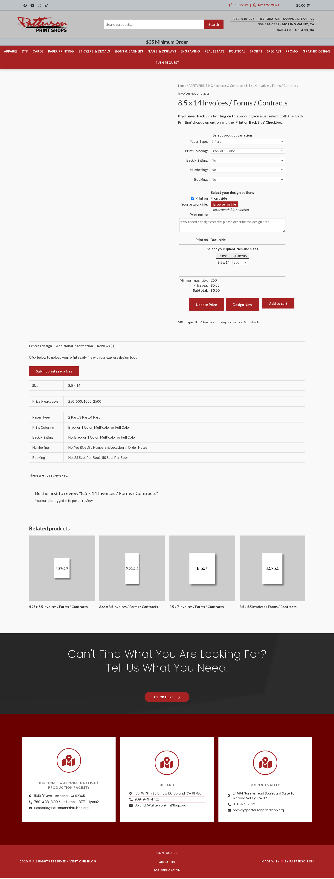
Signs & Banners (128, 51)
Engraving (190, 51)
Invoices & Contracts (233, 85)
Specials (274, 51)
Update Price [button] (206, 306)
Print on (201, 200)
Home (182, 85)
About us (167, 865)
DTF (25, 51)
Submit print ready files (54, 374)
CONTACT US (167, 855)
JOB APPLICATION (166, 873)
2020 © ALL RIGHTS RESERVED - (58, 864)
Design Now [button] (242, 306)
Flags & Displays (162, 51)
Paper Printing (61, 51)
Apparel (10, 51)
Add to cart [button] (278, 305)
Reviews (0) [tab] (108, 348)
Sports (256, 51)
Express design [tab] (41, 348)
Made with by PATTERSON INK (287, 864)
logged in (61, 503)
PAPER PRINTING (202, 85)
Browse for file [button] (224, 206)
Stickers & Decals (94, 51)
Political (237, 51)
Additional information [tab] (75, 348)
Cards (38, 51)
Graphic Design (316, 51)
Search (214, 24)
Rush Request (167, 62)
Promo (292, 51)
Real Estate (214, 51)
